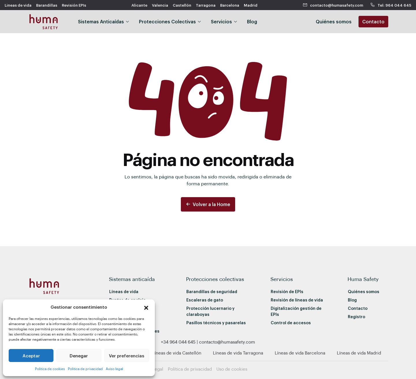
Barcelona (229, 5)
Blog (252, 21)
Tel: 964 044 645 (390, 5)
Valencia (160, 5)
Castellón (182, 5)
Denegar (79, 355)
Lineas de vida (18, 5)
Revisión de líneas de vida (297, 299)
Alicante (139, 5)
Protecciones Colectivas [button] (167, 21)
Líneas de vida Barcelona (300, 352)
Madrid (250, 5)
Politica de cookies (50, 369)
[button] (146, 307)
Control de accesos (291, 322)
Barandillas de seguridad (211, 291)
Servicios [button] (221, 21)
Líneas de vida (123, 291)
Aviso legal (114, 369)
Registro (356, 316)
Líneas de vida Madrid (359, 352)
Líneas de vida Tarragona (238, 352)
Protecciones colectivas (215, 279)
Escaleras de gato (204, 299)
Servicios (281, 279)
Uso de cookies (231, 369)
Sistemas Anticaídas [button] (101, 21)
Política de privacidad (190, 369)
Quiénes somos (363, 291)
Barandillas (46, 5)
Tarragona (206, 5)
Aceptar (31, 355)
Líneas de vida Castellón (176, 352)
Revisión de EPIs (287, 291)
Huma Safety (363, 279)
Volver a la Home (208, 204)
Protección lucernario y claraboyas (210, 311)
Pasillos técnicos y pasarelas (216, 322)
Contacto (373, 21)
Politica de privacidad (85, 369)
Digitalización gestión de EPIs (296, 311)
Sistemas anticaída (132, 279)
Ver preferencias (126, 355)
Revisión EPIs (74, 5)
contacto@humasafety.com (333, 5)
